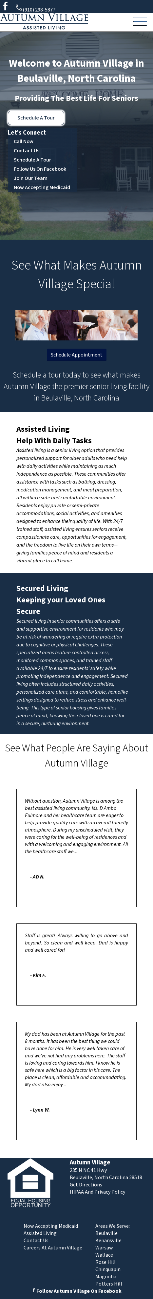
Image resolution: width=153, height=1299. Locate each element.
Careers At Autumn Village (53, 1247)
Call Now (23, 141)
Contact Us (26, 150)
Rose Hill (105, 1262)
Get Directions (86, 1184)
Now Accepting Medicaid (42, 187)
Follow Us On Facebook (40, 169)
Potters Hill (108, 1284)
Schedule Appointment (77, 354)
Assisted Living (42, 429)
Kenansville (108, 1240)
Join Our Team (31, 178)
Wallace (104, 1255)
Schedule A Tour (36, 117)
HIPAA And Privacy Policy (97, 1192)
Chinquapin (108, 1269)
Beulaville (106, 1233)
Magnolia (105, 1276)
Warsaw (104, 1247)
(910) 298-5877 (35, 8)
